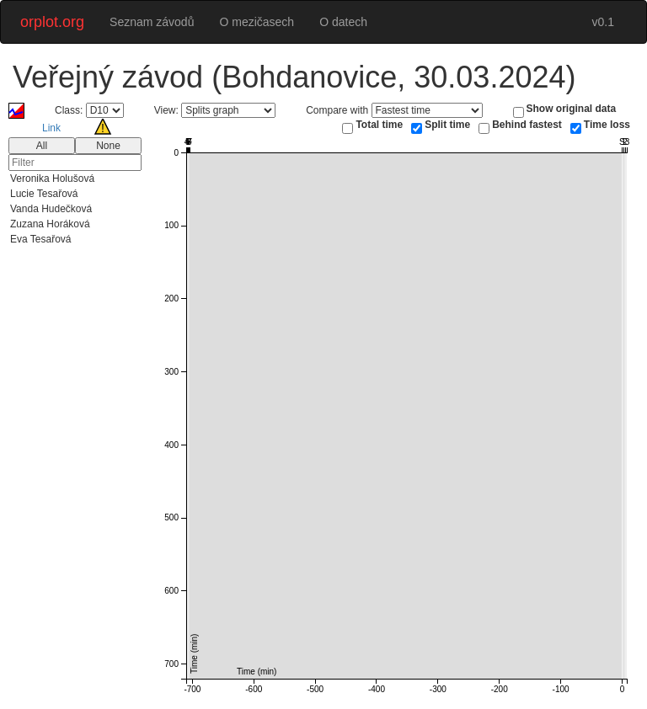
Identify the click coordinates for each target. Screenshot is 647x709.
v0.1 (603, 22)
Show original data (572, 109)
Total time (379, 125)
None (108, 146)
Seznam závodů (152, 22)
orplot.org (52, 21)
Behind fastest (527, 125)
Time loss (607, 125)
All (41, 146)
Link (51, 128)
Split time (447, 125)
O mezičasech (256, 22)
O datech (343, 22)
